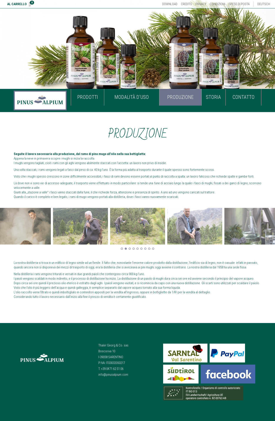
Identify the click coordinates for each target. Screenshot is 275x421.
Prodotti (87, 97)
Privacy (200, 4)
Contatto (243, 97)
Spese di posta (239, 4)
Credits (186, 4)
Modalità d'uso (131, 97)
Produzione (180, 97)
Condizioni (217, 4)
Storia (213, 97)
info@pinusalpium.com (113, 375)
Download (169, 4)
